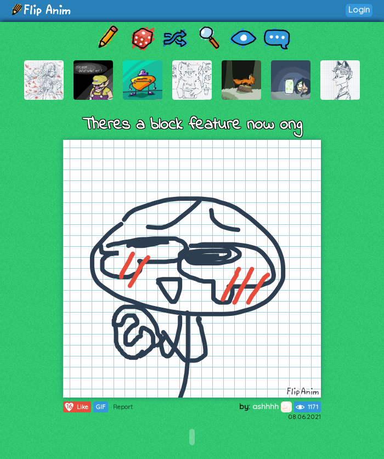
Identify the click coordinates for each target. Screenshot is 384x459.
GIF (100, 407)
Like (76, 406)
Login (359, 9)
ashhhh (272, 406)
